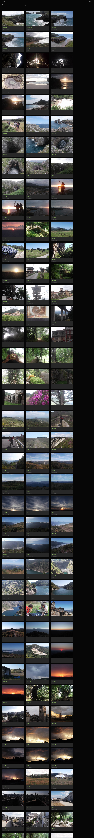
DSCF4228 (5, 511)
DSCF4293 (74, 652)
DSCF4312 (51, 692)
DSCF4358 (74, 833)
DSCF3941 (74, 67)
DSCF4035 (28, 268)
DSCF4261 (28, 551)
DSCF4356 (28, 833)
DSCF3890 (28, 47)
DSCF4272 (51, 591)
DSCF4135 (28, 410)
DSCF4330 (28, 753)
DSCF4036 (51, 268)
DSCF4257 (51, 531)
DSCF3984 (28, 168)
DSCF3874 (74, 26)
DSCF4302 (74, 672)
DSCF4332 (74, 753)
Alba (90, 1)
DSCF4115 (51, 369)
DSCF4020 (5, 228)
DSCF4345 (74, 793)
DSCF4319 (5, 712)
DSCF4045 (28, 289)
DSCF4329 (5, 753)
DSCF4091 (5, 349)
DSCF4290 (5, 652)
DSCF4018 (51, 208)
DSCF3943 (5, 87)
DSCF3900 (51, 47)
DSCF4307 (28, 692)
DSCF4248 (51, 511)
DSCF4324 (5, 732)
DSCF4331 (51, 753)
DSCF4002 (74, 168)
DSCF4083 (74, 329)
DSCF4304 (5, 692)
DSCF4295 (28, 672)
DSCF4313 (74, 692)
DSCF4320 (28, 712)
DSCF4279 (51, 611)
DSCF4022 (51, 228)
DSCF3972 (5, 147)
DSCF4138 (51, 410)
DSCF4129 (28, 390)
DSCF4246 (28, 511)
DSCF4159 (28, 450)
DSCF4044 (5, 289)
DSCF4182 (51, 470)
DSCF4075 (5, 329)
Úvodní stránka (2, 5)
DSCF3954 (51, 87)
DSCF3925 (28, 67)
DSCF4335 (51, 773)
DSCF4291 (28, 652)
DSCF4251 (5, 531)
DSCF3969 (28, 127)
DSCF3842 (5, 26)
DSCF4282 (28, 632)
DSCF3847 (28, 26)
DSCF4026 (28, 248)
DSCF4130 (51, 390)
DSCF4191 (74, 470)
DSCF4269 (74, 571)
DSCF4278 (28, 611)
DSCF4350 (51, 813)
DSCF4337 (74, 773)
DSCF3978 (74, 147)
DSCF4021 (28, 228)
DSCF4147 (5, 430)
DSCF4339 (5, 793)
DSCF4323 (74, 712)
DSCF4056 (74, 289)
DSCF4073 (74, 309)
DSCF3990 (51, 168)
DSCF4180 (28, 470)
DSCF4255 (28, 531)
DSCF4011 (74, 188)
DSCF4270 (5, 591)
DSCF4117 (74, 369)
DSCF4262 (51, 551)
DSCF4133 (5, 410)
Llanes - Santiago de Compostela (26, 5)
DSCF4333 (5, 773)
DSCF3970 (51, 127)
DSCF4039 (74, 268)
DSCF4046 (51, 289)
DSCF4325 (28, 732)
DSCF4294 (5, 672)
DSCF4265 (5, 571)
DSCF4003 (5, 188)
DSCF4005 (51, 188)
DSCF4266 (28, 571)
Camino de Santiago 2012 (11, 5)
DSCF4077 (28, 329)
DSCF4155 (5, 450)
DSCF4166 (74, 450)
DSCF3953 (28, 87)
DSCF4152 (74, 430)
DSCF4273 (74, 591)
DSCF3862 (51, 26)
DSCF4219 (74, 490)
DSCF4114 (28, 369)
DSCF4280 (74, 611)
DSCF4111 (74, 349)
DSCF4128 (5, 390)
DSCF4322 (51, 712)
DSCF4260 (5, 551)
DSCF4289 (74, 632)
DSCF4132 (74, 390)
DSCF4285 (51, 632)
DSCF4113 (5, 369)
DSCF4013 (5, 208)
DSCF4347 (5, 813)
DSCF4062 (5, 309)
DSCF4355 (5, 833)
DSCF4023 (74, 228)
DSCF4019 (74, 208)
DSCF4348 (28, 813)
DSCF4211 (28, 490)
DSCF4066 (28, 309)
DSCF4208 (5, 490)
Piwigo (92, 837)
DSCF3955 (74, 87)
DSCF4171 (5, 470)
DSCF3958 (28, 107)
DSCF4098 (51, 349)
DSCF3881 (5, 47)
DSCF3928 (51, 67)
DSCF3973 (28, 147)
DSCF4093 (28, 349)
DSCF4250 (74, 511)
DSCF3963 (51, 107)
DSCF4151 (51, 430)
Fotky (3, 1)
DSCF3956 (5, 107)
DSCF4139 (74, 410)
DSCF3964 (74, 107)
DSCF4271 (28, 591)
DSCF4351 (74, 813)
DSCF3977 (51, 147)
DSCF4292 (51, 652)
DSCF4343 (51, 793)
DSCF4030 (74, 248)
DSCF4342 (28, 793)
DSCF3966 (5, 127)
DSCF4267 (51, 571)
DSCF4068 (51, 309)
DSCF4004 (28, 188)
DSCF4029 (51, 248)
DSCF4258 (74, 531)
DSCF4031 (5, 269)
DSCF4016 (28, 208)
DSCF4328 (74, 732)
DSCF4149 (28, 430)
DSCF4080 (51, 329)
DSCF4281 (5, 632)
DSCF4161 (51, 450)
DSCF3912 (74, 47)
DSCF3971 (74, 127)
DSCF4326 (51, 732)
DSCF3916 (5, 67)
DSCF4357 (51, 833)
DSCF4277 (5, 611)
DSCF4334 (28, 773)
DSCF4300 (51, 672)
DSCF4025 (5, 248)
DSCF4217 (51, 490)
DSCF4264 (74, 551)
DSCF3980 (5, 168)
